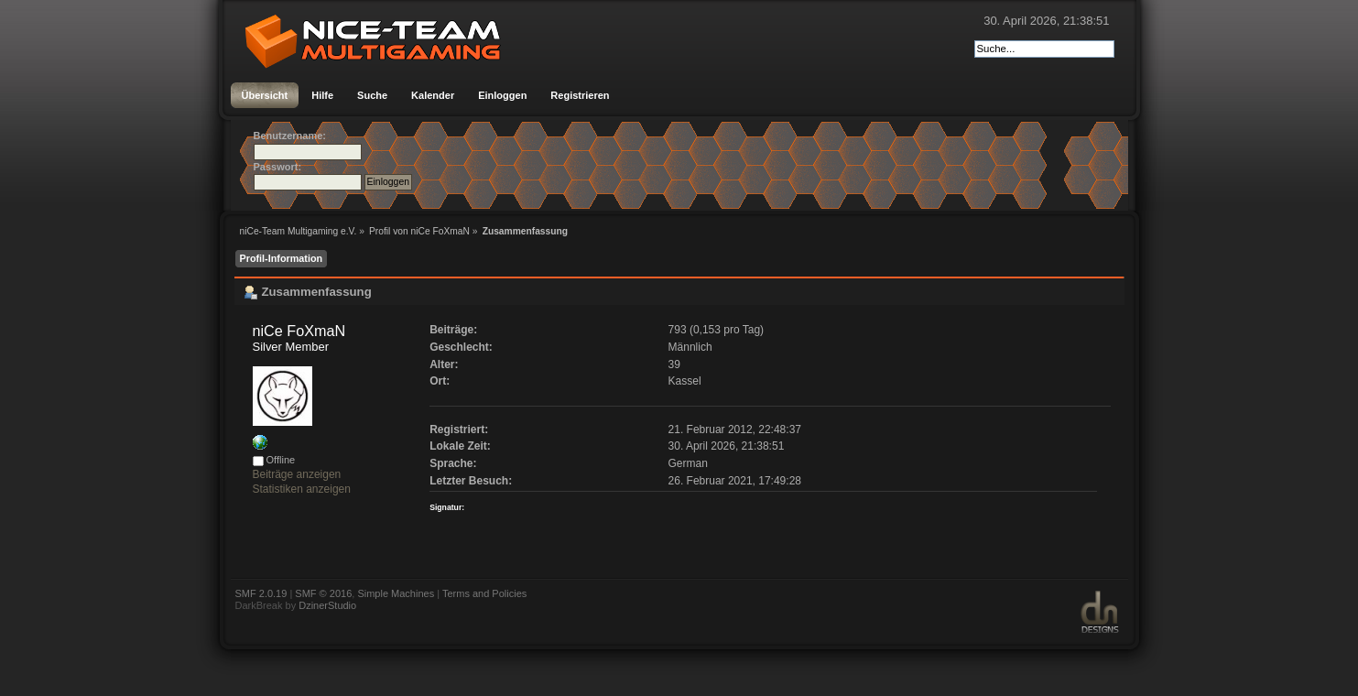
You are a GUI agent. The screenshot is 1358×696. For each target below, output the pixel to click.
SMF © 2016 (323, 593)
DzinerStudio (327, 605)
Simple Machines (395, 593)
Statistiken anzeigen (302, 489)
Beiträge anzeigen (297, 474)
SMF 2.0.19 (261, 593)
